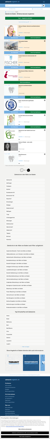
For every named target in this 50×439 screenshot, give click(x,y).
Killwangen (9, 220)
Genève (8, 337)
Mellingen (8, 211)
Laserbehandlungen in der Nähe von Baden (17, 269)
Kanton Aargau (11, 11)
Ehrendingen (9, 202)
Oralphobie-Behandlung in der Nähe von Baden (18, 282)
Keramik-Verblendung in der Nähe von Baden (17, 273)
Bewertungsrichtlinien (9, 391)
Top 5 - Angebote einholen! (25, 18)
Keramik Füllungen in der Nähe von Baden (16, 263)
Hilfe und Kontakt (9, 407)
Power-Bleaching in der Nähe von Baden (16, 291)
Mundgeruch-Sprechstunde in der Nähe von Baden (19, 285)
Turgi (7, 214)
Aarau (7, 315)
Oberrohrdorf (9, 227)
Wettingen (9, 183)
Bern (7, 325)
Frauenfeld (9, 334)
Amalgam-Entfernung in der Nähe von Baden (17, 266)
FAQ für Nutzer (8, 385)
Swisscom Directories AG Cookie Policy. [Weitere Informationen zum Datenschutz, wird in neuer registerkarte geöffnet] (15, 426)
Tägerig (8, 233)
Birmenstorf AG (10, 195)
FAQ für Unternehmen (9, 396)
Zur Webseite (14, 37)
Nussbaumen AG (10, 192)
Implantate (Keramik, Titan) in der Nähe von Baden (18, 251)
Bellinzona (9, 322)
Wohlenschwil (9, 224)
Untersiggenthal (10, 217)
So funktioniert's (8, 398)
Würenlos (8, 239)
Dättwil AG (9, 180)
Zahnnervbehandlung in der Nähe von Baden (17, 279)
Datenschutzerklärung (10, 413)
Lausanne (8, 340)
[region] (25, 427)
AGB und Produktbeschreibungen (12, 415)
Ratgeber (7, 389)
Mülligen (8, 205)
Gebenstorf (9, 230)
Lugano (8, 344)
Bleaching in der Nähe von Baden (14, 288)
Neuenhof (8, 198)
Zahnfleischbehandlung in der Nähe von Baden (18, 276)
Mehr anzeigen (25, 346)
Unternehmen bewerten (10, 387)
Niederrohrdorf (10, 208)
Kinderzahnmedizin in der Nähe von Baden (16, 307)
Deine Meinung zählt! (25, 374)
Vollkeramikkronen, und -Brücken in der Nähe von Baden (20, 254)
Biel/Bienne (9, 328)
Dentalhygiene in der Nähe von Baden (15, 298)
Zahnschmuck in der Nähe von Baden (15, 295)
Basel (7, 318)
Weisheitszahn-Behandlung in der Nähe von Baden (19, 257)
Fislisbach (8, 186)
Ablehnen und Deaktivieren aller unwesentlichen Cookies (25, 432)
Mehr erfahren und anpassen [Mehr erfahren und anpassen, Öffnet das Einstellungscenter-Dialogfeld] (25, 429)
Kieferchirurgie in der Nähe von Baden (15, 304)
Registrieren (7, 400)
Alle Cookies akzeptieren (25, 436)
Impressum (7, 409)
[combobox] (23, 5)
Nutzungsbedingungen (10, 411)
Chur (7, 331)
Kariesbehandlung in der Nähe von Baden (16, 260)
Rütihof (8, 189)
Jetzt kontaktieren (35, 37)
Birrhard (8, 236)
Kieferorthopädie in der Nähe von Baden (16, 301)
